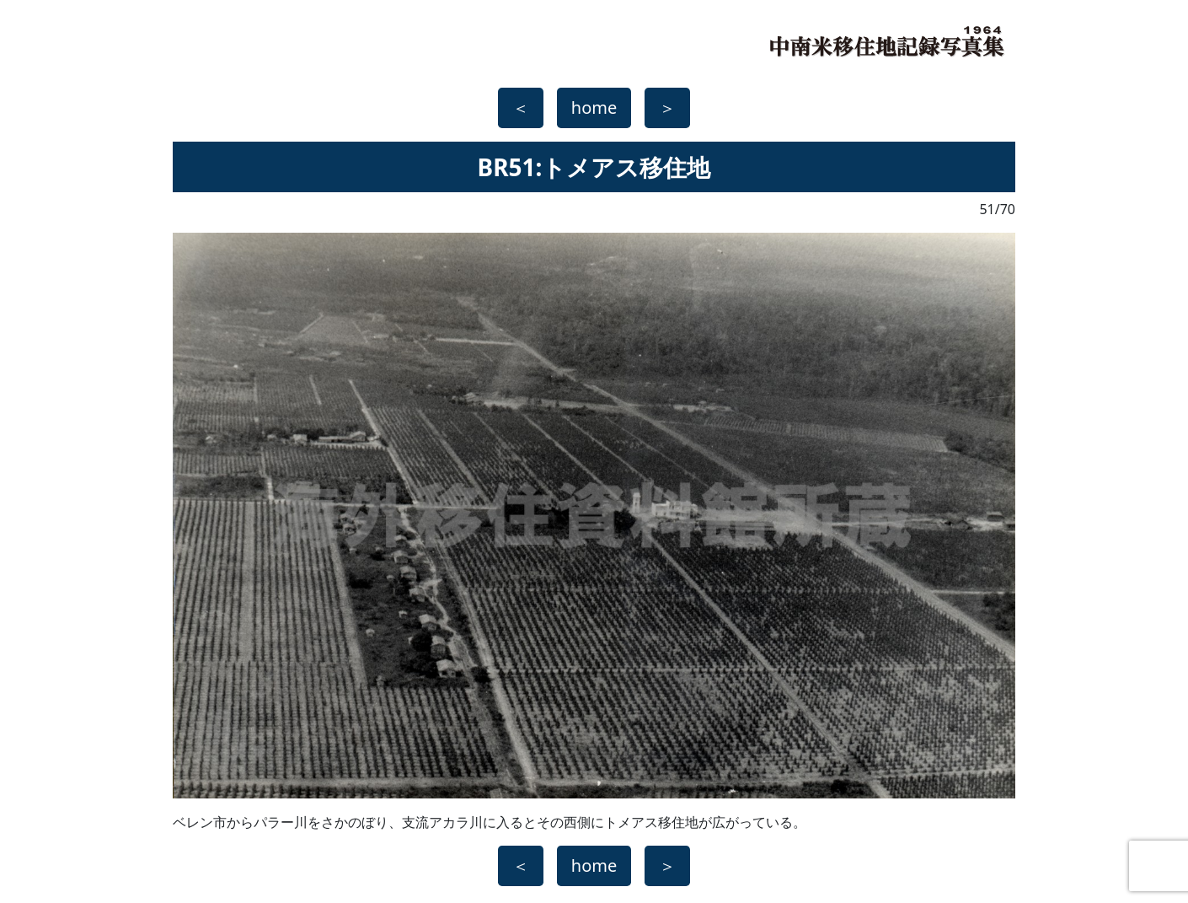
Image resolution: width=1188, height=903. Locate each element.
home (594, 107)
